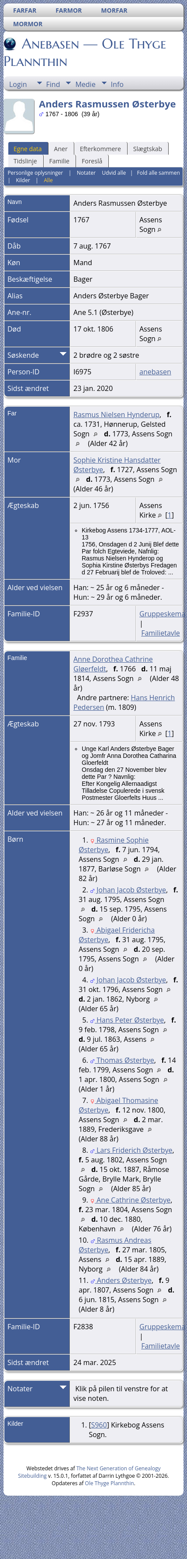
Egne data (28, 149)
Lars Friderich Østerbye (131, 1150)
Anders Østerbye (121, 1280)
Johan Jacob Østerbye (128, 890)
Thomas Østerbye (122, 1060)
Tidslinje (25, 161)
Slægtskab (147, 149)
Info (117, 84)
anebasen (155, 372)
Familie (59, 161)
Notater (86, 172)
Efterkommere (100, 149)
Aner (61, 149)
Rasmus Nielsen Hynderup (116, 414)
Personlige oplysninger (35, 172)
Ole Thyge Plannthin (109, 1483)
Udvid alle (114, 172)
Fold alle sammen (158, 172)
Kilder (23, 180)
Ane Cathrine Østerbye (130, 1200)
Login (18, 84)
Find (53, 84)
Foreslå (92, 161)
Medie (85, 84)
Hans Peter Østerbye (127, 1020)
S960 (99, 1425)
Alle (48, 180)
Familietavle (160, 633)
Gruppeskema (162, 614)
